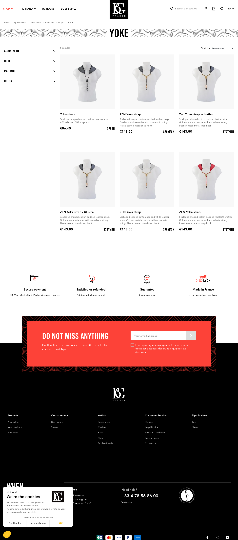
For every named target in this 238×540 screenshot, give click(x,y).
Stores (54, 427)
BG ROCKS (48, 8)
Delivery (149, 422)
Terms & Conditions (155, 432)
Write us (126, 480)
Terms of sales (115, 528)
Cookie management (137, 528)
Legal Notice (151, 427)
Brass (100, 432)
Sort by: (206, 48)
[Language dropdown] (231, 9)
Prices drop (13, 422)
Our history (57, 422)
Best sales (12, 432)
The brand (26, 8)
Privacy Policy (152, 438)
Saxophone (104, 422)
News (195, 427)
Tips (194, 422)
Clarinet (102, 427)
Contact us (150, 443)
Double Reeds (105, 443)
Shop (6, 8)
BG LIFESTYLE (68, 8)
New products (14, 427)
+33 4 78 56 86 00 (139, 474)
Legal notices (96, 528)
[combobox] (223, 48)
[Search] (185, 8)
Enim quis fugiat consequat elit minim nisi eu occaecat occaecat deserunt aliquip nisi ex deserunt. (162, 348)
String (101, 438)
